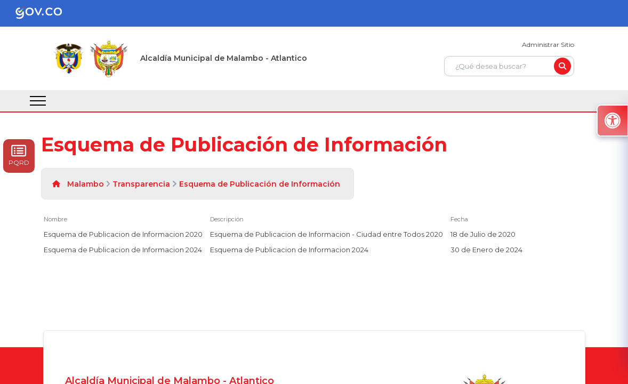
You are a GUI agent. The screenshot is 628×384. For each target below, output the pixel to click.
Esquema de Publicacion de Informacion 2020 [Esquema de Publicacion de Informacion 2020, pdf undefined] (123, 234)
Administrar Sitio (548, 45)
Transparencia (141, 184)
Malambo (85, 184)
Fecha (459, 219)
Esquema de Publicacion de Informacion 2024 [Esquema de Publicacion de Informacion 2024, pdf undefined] (123, 249)
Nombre (55, 219)
